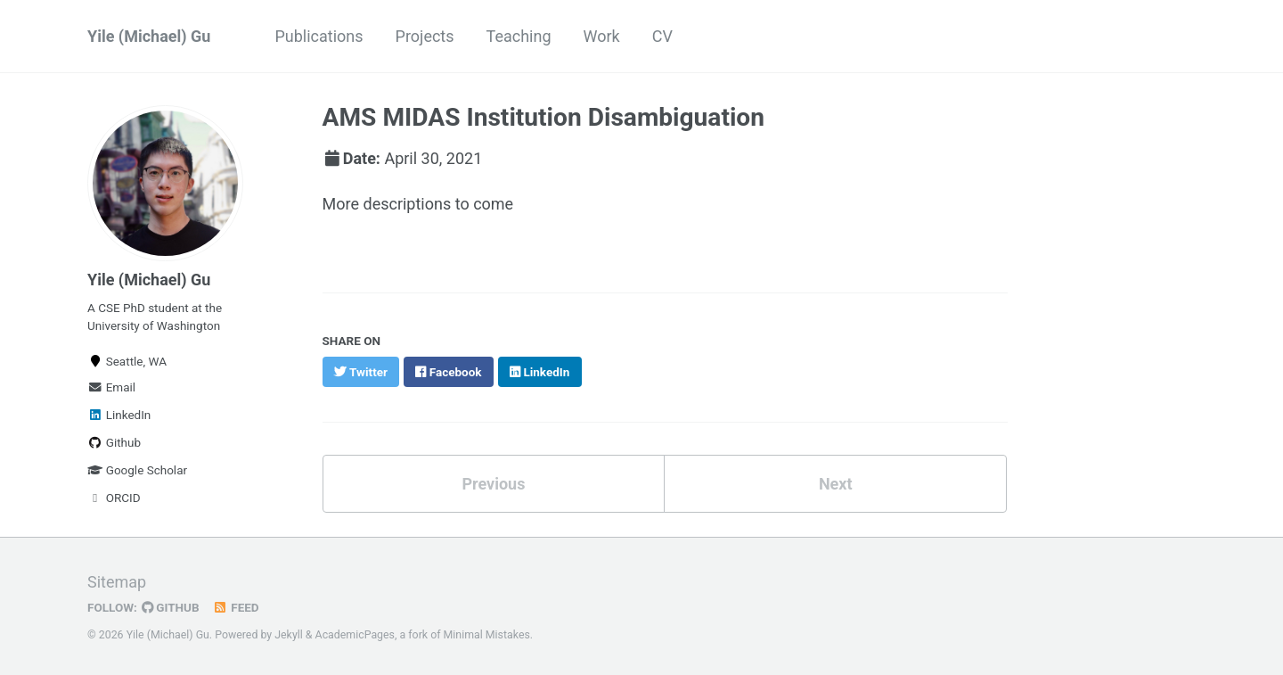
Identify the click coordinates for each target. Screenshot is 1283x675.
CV (662, 36)
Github (114, 442)
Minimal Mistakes (487, 635)
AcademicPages (355, 635)
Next (836, 483)
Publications (318, 36)
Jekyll (288, 635)
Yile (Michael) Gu (148, 36)
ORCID (114, 497)
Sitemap (116, 581)
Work (602, 36)
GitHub (171, 607)
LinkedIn (119, 414)
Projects (425, 36)
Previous (493, 483)
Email (111, 387)
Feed (236, 607)
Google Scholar (137, 470)
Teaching (519, 36)
